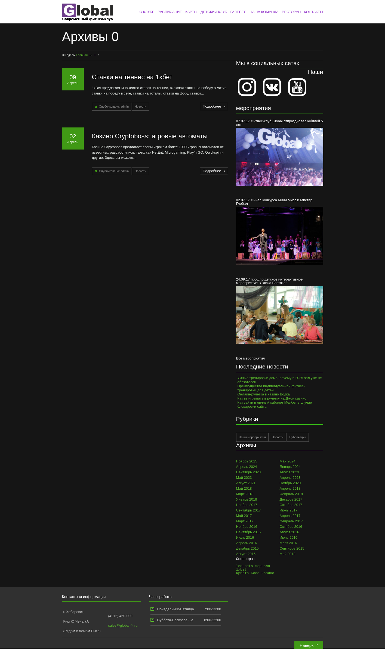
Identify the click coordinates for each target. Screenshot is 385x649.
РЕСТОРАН (291, 12)
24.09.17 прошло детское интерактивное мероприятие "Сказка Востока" (279, 310)
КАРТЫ (191, 12)
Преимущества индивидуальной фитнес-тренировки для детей (271, 388)
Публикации (297, 437)
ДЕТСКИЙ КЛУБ (214, 12)
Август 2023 (289, 472)
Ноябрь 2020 (290, 483)
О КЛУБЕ (146, 12)
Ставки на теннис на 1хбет (132, 77)
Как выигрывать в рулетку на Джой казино (272, 398)
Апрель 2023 (290, 478)
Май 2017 (244, 516)
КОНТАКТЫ (313, 12)
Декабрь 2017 (291, 499)
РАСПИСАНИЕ (170, 12)
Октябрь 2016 (291, 527)
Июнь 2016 (289, 537)
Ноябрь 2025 (246, 461)
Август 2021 (246, 483)
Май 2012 (287, 554)
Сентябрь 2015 (292, 548)
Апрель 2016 (246, 543)
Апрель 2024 (246, 467)
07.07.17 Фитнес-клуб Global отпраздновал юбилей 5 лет (279, 152)
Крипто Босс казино (255, 573)
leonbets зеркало (253, 565)
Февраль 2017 (291, 521)
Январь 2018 (246, 499)
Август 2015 (246, 554)
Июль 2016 (245, 537)
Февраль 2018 (291, 494)
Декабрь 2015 (247, 548)
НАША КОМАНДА (264, 12)
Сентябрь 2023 (248, 472)
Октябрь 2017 (291, 505)
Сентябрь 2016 (248, 532)
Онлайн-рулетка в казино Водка (264, 394)
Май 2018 (244, 488)
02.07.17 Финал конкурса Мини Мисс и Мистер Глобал (279, 231)
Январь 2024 (290, 467)
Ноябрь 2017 (246, 505)
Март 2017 (245, 521)
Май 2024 (287, 461)
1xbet (241, 569)
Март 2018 (245, 494)
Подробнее (212, 106)
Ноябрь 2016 (246, 527)
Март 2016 (288, 543)
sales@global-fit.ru (123, 625)
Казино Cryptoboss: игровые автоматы (150, 136)
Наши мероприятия (252, 437)
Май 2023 (244, 478)
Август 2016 (289, 532)
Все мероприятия (250, 358)
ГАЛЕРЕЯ (238, 12)
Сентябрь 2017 (248, 510)
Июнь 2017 (289, 510)
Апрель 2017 (290, 516)
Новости (140, 106)
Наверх (307, 645)
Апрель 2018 (290, 488)
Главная (82, 55)
